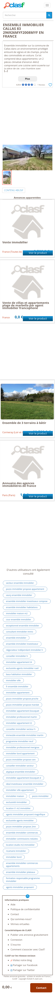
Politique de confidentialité (25, 909)
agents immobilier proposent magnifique (25, 814)
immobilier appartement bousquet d (23, 777)
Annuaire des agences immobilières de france (19, 484)
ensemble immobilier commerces (22, 832)
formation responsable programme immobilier (23, 879)
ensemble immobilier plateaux (20, 872)
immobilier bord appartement (20, 753)
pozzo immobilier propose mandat (22, 704)
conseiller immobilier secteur (20, 765)
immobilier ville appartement (20, 790)
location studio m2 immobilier (20, 844)
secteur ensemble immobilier (20, 583)
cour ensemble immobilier (18, 619)
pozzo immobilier (40, 796)
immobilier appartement (17, 692)
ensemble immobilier (16, 637)
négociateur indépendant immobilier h (24, 650)
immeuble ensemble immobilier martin (24, 735)
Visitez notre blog (21, 960)
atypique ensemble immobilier (20, 771)
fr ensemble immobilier (17, 686)
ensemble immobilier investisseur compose (27, 601)
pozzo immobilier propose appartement (25, 589)
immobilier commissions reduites (22, 838)
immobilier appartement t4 (19, 662)
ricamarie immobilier (16, 851)
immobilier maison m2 (17, 613)
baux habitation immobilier (19, 674)
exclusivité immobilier (16, 802)
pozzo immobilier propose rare (20, 759)
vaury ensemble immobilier (19, 595)
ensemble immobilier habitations (22, 607)
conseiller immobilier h (17, 656)
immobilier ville (13, 680)
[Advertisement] (27, 116)
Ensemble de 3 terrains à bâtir (24, 423)
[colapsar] (47, 5)
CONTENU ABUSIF (13, 190)
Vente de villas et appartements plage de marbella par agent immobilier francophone (25, 305)
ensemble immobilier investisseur (22, 643)
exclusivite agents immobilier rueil (22, 668)
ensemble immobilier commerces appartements (22, 864)
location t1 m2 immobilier (18, 808)
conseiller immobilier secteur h (20, 729)
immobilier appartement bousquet (22, 710)
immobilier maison (15, 796)
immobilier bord (14, 857)
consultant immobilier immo (19, 631)
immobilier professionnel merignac (22, 747)
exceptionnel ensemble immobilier (22, 625)
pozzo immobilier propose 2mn (21, 826)
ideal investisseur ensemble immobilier (24, 784)
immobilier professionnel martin (21, 717)
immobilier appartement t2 (19, 723)
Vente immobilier (15, 242)
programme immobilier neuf (19, 741)
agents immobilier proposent (20, 887)
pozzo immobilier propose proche (22, 698)
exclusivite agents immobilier (20, 820)
